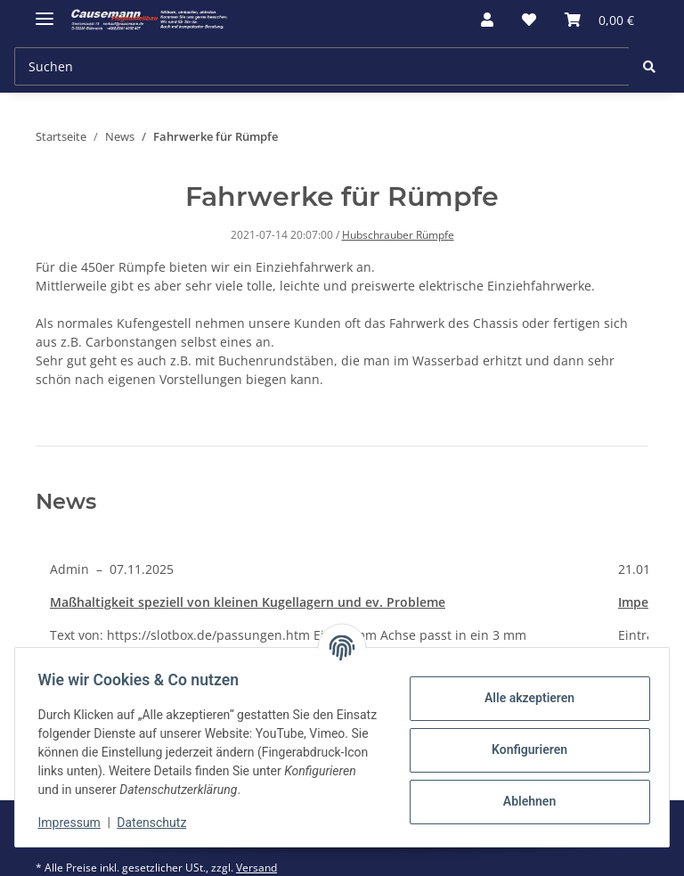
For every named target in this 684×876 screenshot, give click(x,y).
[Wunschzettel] (529, 19)
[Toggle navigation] (44, 11)
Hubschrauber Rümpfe (398, 234)
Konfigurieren (523, 749)
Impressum (75, 822)
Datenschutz (157, 822)
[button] (487, 19)
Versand (256, 867)
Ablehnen (523, 801)
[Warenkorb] (599, 19)
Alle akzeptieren (523, 698)
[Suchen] (322, 66)
